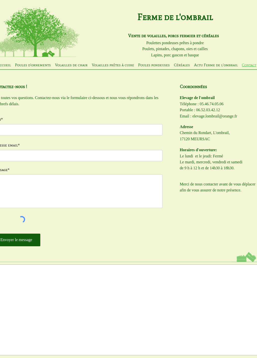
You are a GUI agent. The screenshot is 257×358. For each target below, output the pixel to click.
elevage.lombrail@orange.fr (214, 116)
